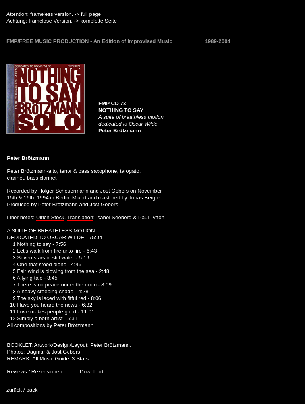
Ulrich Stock (50, 217)
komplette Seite (98, 21)
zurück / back (22, 390)
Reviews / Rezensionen (34, 372)
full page (91, 14)
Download (91, 372)
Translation (80, 217)
